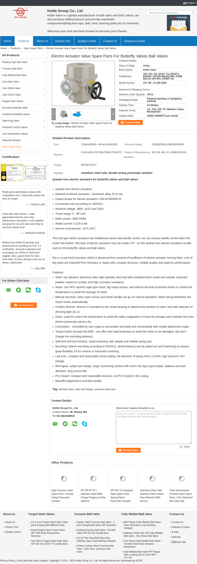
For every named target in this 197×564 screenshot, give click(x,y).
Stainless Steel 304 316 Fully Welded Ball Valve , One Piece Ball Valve (143, 534)
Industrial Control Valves (15, 127)
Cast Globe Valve (11, 88)
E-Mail (175, 532)
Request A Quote (134, 41)
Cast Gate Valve (10, 81)
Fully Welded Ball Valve (14, 75)
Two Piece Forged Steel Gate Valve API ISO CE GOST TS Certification (49, 542)
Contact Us (110, 41)
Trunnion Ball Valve (12, 68)
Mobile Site (179, 542)
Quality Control (87, 41)
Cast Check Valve (11, 94)
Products (23, 41)
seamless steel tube (105, 389)
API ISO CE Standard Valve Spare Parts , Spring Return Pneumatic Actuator (121, 495)
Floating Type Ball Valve (14, 62)
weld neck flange (84, 389)
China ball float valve (27, 560)
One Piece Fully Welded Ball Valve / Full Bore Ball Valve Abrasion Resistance (143, 544)
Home (7, 41)
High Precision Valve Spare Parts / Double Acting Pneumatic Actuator (62, 495)
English (191, 3)
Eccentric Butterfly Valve (15, 107)
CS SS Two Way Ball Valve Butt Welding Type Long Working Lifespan (96, 539)
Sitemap (176, 537)
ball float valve (66, 389)
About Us (42, 41)
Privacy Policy (7, 560)
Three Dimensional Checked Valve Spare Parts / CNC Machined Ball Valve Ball (181, 495)
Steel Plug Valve (10, 120)
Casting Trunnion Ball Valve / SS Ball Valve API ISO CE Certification (96, 531)
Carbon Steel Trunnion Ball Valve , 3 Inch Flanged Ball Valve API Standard (96, 524)
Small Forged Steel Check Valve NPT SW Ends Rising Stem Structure (48, 533)
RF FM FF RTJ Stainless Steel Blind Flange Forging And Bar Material (93, 495)
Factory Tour (63, 41)
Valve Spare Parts (33, 48)
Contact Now (132, 122)
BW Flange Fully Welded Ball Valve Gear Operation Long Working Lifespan (142, 525)
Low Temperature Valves (15, 133)
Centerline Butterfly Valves (16, 114)
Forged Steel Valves (12, 101)
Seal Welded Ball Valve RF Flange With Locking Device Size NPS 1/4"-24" (142, 554)
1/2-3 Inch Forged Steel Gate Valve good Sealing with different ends (49, 524)
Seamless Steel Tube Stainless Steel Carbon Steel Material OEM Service (152, 495)
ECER (139, 560)
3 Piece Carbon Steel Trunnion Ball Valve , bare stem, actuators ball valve (95, 548)
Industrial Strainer (11, 140)
